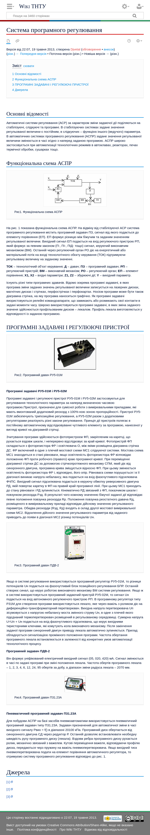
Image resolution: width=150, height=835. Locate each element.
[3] (8, 796)
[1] (8, 782)
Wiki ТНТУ (32, 6)
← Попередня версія (31, 53)
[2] (8, 789)
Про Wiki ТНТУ (70, 829)
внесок (109, 49)
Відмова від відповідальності (106, 829)
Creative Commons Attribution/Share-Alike (77, 825)
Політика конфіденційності (36, 829)
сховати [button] (28, 66)
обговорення (91, 49)
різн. (10, 53)
